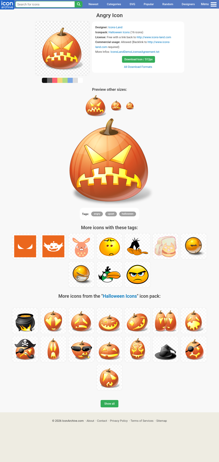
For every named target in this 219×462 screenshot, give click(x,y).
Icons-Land (115, 27)
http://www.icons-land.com (154, 37)
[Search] (78, 4)
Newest (93, 4)
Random (167, 4)
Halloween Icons (119, 32)
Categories (114, 4)
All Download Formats (138, 67)
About (90, 420)
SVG (132, 4)
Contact (102, 420)
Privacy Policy (119, 420)
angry (97, 213)
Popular (149, 4)
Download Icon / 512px (138, 59)
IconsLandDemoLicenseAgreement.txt (135, 51)
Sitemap (161, 420)
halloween (127, 213)
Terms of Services (142, 420)
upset (111, 213)
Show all (109, 403)
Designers (188, 4)
